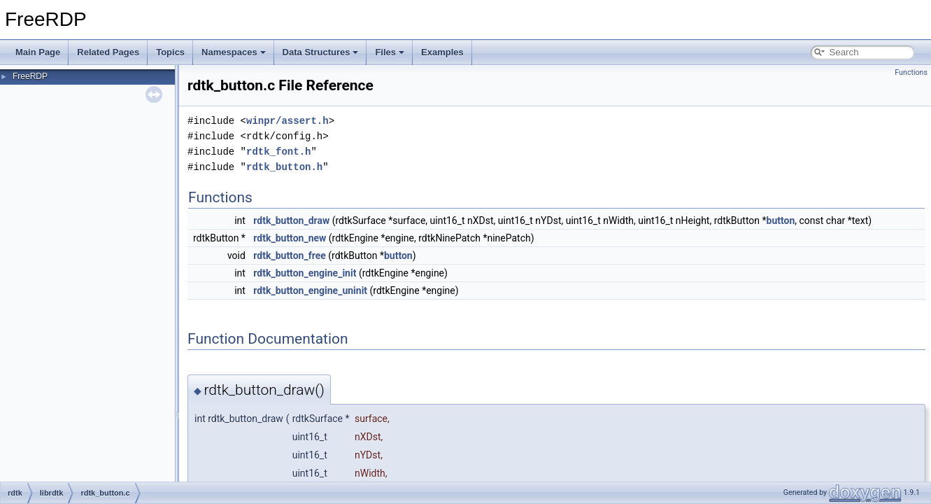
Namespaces (233, 52)
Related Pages (108, 52)
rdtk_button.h (284, 167)
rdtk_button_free (289, 255)
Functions (911, 72)
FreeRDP (30, 76)
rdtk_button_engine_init (304, 273)
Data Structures (321, 52)
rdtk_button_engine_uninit (310, 290)
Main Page (37, 52)
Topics (170, 52)
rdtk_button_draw (291, 220)
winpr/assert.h (287, 120)
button (781, 220)
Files (389, 52)
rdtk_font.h (278, 151)
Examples (442, 52)
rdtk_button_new (289, 238)
